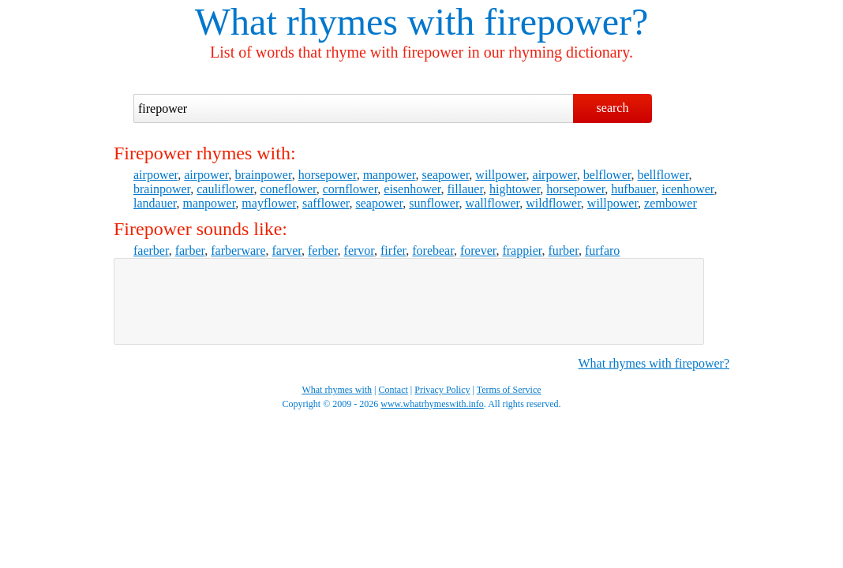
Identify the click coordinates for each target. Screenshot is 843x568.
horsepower (327, 174)
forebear (433, 250)
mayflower (269, 203)
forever (478, 250)
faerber (151, 250)
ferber (323, 250)
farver (287, 250)
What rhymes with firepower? (654, 363)
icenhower (688, 189)
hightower (514, 189)
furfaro (602, 250)
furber (563, 250)
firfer (393, 250)
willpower (500, 174)
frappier (521, 250)
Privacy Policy (442, 389)
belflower (607, 174)
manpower (389, 174)
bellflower (662, 174)
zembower (670, 203)
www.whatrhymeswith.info (432, 403)
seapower (446, 174)
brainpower (262, 174)
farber (190, 250)
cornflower (350, 189)
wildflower (553, 203)
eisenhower (412, 189)
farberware (238, 250)
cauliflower (225, 189)
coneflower (288, 189)
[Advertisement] (409, 301)
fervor (359, 250)
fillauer (466, 189)
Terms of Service (509, 389)
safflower (325, 203)
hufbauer (633, 189)
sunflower (434, 203)
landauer (154, 203)
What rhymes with (335, 22)
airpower (155, 174)
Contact (393, 389)
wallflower (493, 203)
